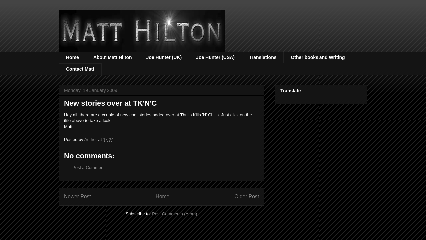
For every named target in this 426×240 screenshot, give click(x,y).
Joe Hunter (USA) (215, 57)
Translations (262, 57)
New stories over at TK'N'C (110, 103)
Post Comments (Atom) (174, 213)
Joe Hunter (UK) (164, 57)
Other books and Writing (318, 57)
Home (72, 57)
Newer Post (77, 196)
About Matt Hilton (112, 57)
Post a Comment (88, 167)
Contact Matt (80, 69)
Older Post (246, 196)
